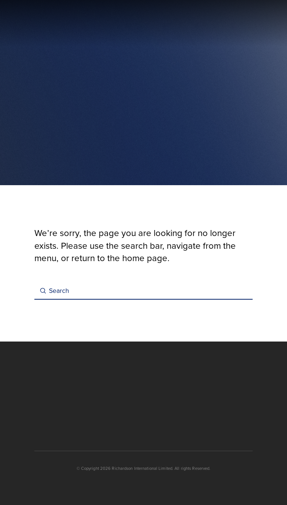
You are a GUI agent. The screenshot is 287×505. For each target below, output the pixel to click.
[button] (249, 24)
